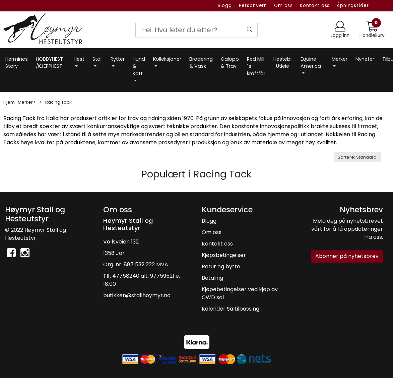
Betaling (212, 278)
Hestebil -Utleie (282, 63)
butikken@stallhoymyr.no (137, 295)
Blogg (225, 5)
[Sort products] (357, 157)
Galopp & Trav (230, 63)
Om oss (283, 5)
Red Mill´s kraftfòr (256, 66)
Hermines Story (16, 63)
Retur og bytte (221, 266)
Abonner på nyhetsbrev (347, 256)
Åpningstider (353, 5)
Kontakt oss (315, 5)
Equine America (311, 63)
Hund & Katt (139, 66)
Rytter (118, 59)
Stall (97, 59)
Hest (79, 59)
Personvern (253, 5)
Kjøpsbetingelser (224, 255)
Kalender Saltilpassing (230, 309)
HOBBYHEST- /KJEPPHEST (51, 63)
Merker (339, 59)
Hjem (9, 102)
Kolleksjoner (167, 59)
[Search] (196, 30)
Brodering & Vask (201, 63)
